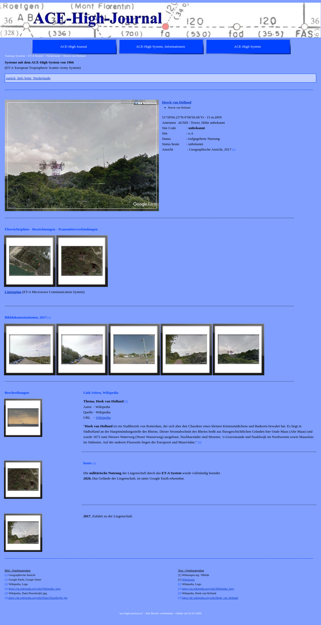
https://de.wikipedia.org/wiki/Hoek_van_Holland (210, 597)
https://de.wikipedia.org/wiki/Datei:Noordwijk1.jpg (37, 597)
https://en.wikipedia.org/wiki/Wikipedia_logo (35, 588)
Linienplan (13, 292)
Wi (184, 579)
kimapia (189, 579)
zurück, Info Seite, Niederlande (28, 78)
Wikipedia (103, 418)
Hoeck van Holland (177, 102)
